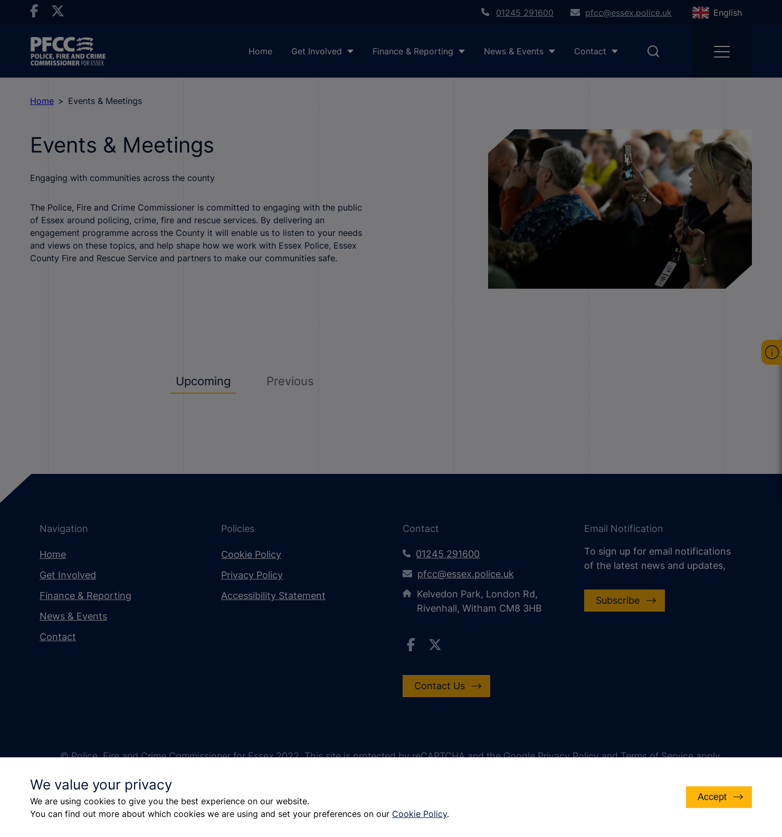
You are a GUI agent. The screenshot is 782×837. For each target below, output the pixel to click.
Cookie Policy (419, 814)
